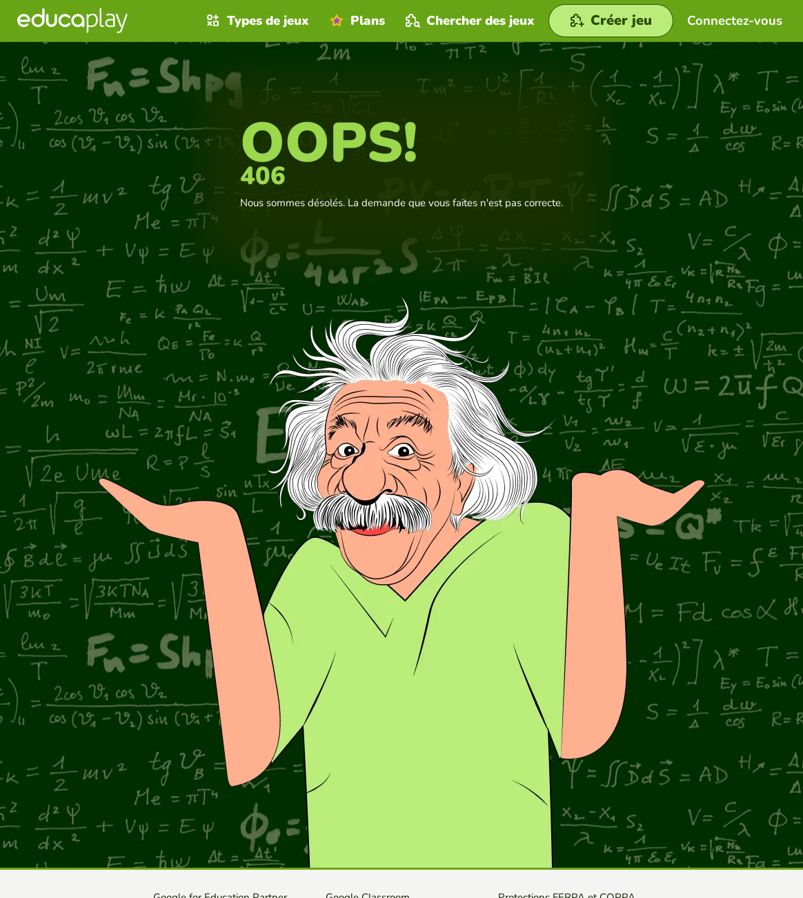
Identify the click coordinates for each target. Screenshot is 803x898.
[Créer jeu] (610, 20)
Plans (355, 20)
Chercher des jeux (468, 20)
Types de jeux (256, 20)
